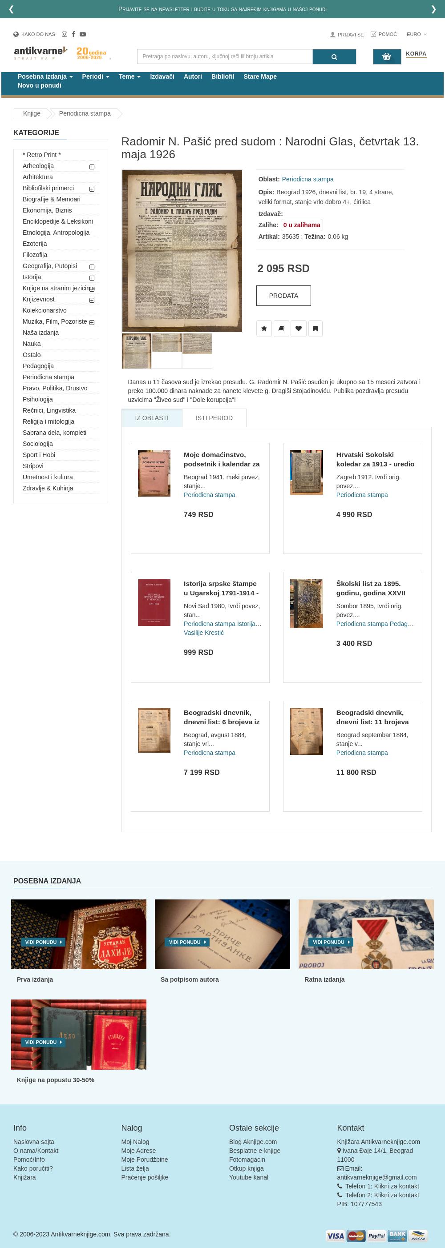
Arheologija (38, 165)
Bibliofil (222, 76)
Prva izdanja (35, 979)
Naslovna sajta (33, 1141)
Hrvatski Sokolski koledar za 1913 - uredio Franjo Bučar (375, 464)
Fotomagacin (247, 1159)
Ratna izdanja (324, 979)
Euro (417, 34)
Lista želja (135, 1168)
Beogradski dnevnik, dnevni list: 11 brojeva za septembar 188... (372, 722)
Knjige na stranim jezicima (59, 288)
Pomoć (388, 34)
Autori (193, 76)
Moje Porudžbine (144, 1159)
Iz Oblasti (152, 417)
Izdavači (162, 76)
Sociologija (38, 443)
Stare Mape (260, 76)
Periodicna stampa (85, 113)
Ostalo (31, 354)
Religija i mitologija (48, 421)
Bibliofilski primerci (48, 188)
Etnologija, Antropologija (56, 232)
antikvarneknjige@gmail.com (377, 1177)
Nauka (31, 343)
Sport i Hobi (39, 454)
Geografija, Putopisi (50, 265)
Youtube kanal (248, 1177)
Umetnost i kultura (48, 477)
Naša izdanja (41, 332)
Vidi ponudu (41, 942)
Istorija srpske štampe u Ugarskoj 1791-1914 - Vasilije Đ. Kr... (221, 593)
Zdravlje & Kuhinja (48, 488)
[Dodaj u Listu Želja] (264, 328)
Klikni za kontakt (396, 1186)
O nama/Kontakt (35, 1150)
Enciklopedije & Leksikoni (58, 221)
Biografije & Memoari (52, 199)
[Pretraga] (334, 56)
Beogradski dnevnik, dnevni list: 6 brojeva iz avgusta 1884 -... (222, 722)
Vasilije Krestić (204, 632)
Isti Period (214, 417)
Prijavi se (351, 34)
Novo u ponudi (39, 85)
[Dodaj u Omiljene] (299, 328)
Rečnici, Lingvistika (49, 410)
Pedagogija (38, 365)
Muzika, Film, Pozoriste (55, 321)
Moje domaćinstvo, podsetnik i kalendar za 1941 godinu (222, 464)
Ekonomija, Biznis (47, 210)
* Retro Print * (42, 154)
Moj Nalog (135, 1141)
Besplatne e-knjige (254, 1150)
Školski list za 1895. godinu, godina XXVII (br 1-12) (370, 593)
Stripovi (33, 466)
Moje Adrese (138, 1150)
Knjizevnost (39, 299)
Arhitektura (38, 177)
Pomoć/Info (29, 1159)
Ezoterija (35, 243)
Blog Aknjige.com (253, 1141)
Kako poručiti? (33, 1168)
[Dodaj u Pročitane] (315, 328)
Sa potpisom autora (190, 979)
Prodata (284, 295)
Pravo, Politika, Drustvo (55, 388)
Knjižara (24, 1177)
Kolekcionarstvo (45, 310)
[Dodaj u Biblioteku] (281, 328)
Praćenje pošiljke (145, 1177)
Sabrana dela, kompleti (54, 432)
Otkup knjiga (246, 1168)
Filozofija (35, 254)
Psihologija (38, 399)
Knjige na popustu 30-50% (55, 1079)
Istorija (32, 277)
